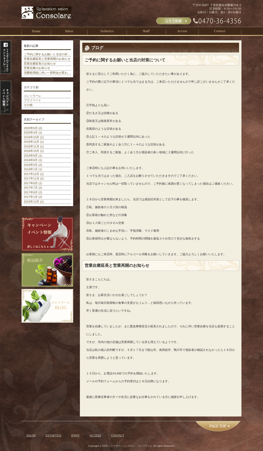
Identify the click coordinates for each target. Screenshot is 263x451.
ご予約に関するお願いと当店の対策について (53, 54)
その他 (28, 105)
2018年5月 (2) (33, 164)
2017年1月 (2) (33, 197)
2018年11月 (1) (34, 146)
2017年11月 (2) (34, 178)
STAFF (75, 435)
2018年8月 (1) (33, 160)
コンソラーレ (32, 95)
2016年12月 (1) (34, 201)
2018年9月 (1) (33, 155)
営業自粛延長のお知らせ (40, 63)
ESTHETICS (53, 435)
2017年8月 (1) (33, 183)
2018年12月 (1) (34, 141)
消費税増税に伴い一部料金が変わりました (51, 72)
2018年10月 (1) (34, 151)
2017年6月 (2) (33, 192)
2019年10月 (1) (34, 137)
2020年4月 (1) (33, 132)
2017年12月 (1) (34, 174)
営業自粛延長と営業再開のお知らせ (47, 58)
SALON (31, 435)
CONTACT (117, 435)
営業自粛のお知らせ (37, 68)
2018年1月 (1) (33, 169)
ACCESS (95, 435)
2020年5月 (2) (33, 128)
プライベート (32, 100)
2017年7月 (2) (33, 187)
